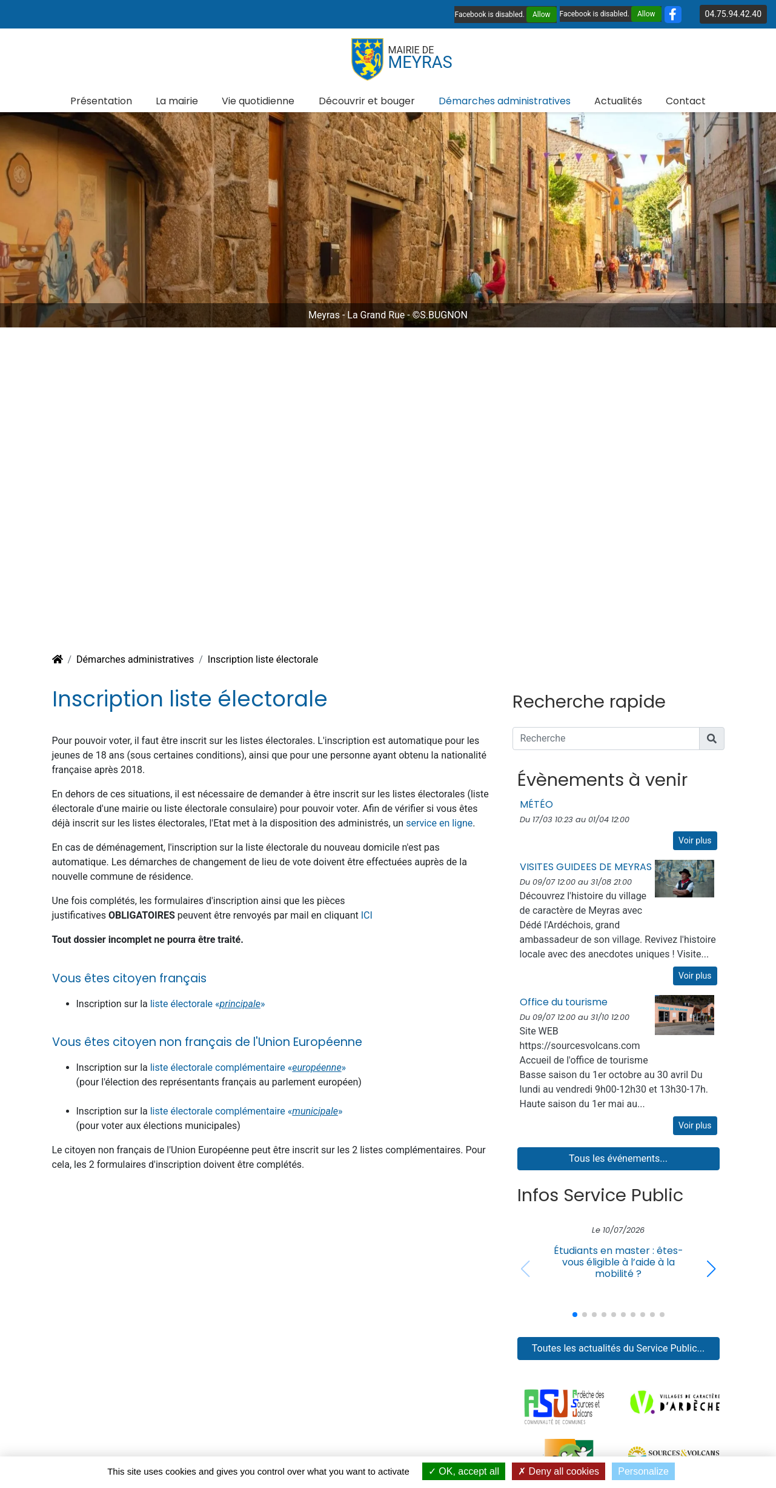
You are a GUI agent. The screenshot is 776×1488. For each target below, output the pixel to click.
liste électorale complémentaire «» (248, 1067)
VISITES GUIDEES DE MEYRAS (586, 867)
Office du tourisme (564, 1002)
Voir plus (694, 840)
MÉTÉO (536, 804)
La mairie (177, 101)
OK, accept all (463, 1471)
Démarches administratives (505, 101)
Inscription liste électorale (263, 659)
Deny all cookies (558, 1471)
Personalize (643, 1471)
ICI (367, 915)
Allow (541, 14)
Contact (686, 101)
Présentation (101, 101)
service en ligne (439, 823)
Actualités (618, 101)
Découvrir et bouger (367, 101)
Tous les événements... (618, 1158)
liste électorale (182, 1004)
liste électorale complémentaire (219, 1111)
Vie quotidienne (258, 101)
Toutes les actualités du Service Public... (618, 1348)
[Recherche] (606, 738)
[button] (711, 1269)
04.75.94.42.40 (733, 14)
